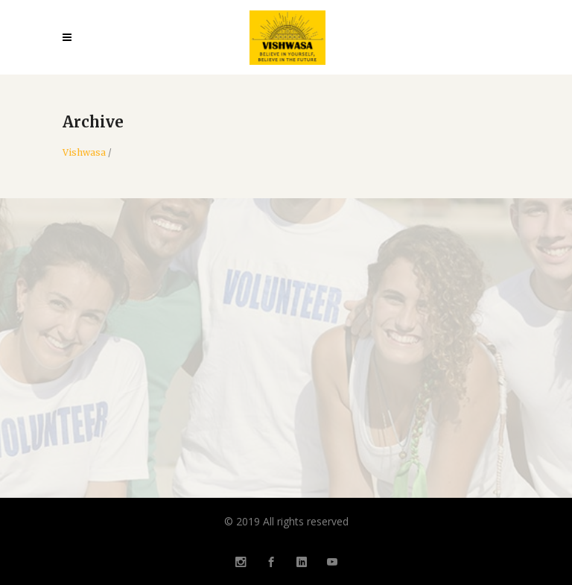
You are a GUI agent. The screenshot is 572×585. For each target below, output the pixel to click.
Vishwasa (84, 152)
